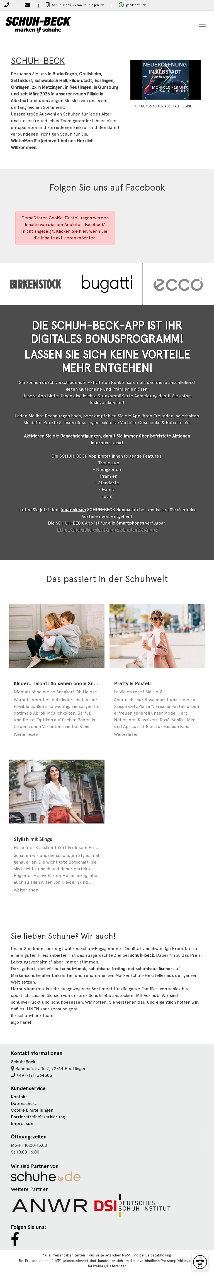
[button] (74, 5)
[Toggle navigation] (202, 24)
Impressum (23, 1148)
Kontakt (19, 1121)
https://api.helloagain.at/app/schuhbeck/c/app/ (107, 554)
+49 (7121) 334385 (31, 1100)
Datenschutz (24, 1128)
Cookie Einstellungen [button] (32, 1135)
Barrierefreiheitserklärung (38, 1141)
